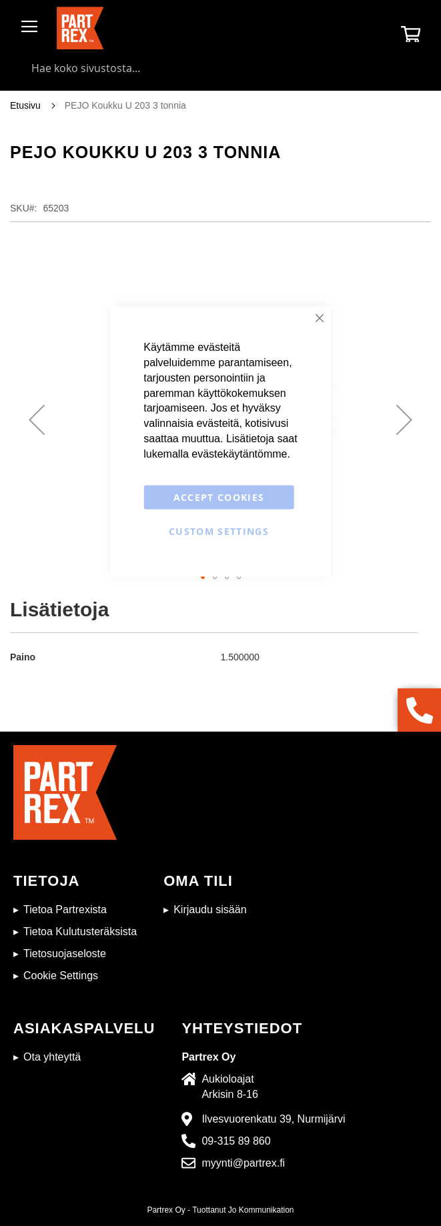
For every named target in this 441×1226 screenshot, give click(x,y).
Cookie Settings (60, 975)
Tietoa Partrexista (65, 909)
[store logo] (80, 28)
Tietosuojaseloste (64, 953)
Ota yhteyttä (52, 1057)
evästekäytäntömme (239, 453)
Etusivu (25, 105)
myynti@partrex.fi (243, 1163)
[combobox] (220, 68)
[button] (36, 419)
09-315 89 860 (235, 1141)
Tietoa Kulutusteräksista (80, 931)
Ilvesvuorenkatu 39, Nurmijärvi (273, 1119)
